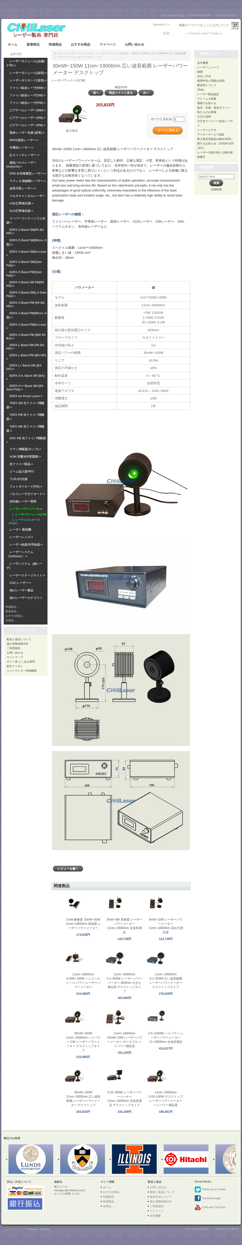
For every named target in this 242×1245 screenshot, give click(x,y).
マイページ (107, 44)
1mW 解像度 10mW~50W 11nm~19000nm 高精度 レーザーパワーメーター (83, 924)
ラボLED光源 (18, 479)
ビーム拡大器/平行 (21, 471)
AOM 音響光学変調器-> (25, 456)
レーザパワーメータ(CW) (112, 53)
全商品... (10, 620)
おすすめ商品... (14, 615)
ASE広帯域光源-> (21, 203)
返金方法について (161, 1196)
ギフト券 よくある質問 (21, 661)
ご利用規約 (13, 648)
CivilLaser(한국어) (226, 15)
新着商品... (12, 611)
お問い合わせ (134, 44)
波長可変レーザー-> (22, 188)
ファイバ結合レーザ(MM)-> (27, 88)
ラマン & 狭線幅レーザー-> (27, 181)
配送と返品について (19, 639)
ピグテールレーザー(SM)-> (27, 118)
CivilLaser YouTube (209, 1207)
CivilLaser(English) (200, 15)
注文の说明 (204, 116)
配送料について (206, 85)
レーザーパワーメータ (79, 53)
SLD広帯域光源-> (21, 211)
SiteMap (45, 1229)
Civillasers (32, 1229)
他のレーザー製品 (21, 590)
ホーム (12, 44)
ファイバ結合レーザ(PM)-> (27, 103)
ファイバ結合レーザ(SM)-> (27, 95)
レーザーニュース (208, 67)
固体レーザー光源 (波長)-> (27, 132)
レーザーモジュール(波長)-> (28, 73)
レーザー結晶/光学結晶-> (26, 544)
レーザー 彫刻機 (20, 529)
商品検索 (206, 167)
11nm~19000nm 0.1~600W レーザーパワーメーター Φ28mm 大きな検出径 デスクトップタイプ (124, 983)
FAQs (200, 89)
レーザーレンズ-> (21, 537)
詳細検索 (216, 189)
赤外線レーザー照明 (22, 501)
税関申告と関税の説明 (211, 80)
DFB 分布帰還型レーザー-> (27, 173)
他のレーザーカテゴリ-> (25, 598)
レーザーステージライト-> (27, 575)
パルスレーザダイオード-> (27, 494)
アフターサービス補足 (211, 134)
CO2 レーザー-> (20, 583)
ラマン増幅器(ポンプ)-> (25, 449)
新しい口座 (230, 33)
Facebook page (207, 1198)
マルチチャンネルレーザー (27, 196)
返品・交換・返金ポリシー (213, 107)
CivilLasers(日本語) (172, 15)
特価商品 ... (12, 606)
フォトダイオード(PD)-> (25, 486)
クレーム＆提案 (206, 98)
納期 (200, 71)
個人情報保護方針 (18, 643)
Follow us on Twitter (210, 1189)
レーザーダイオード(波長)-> (28, 80)
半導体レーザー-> (21, 147)
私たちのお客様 (206, 112)
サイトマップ (15, 657)
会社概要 (202, 62)
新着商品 (33, 44)
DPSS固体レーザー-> (23, 140)
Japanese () (160, 24)
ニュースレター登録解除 (22, 670)
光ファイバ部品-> (21, 464)
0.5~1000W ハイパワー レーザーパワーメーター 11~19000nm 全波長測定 (165, 1038)
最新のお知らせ (206, 103)
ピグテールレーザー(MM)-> (27, 110)
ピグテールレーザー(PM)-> (27, 125)
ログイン (177, 33)
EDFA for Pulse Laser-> (26, 396)
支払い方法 (204, 76)
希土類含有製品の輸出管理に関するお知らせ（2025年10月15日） (215, 143)
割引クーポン (15, 666)
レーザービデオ (206, 129)
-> (25, 509)
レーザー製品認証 (208, 94)
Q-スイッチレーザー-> (24, 155)
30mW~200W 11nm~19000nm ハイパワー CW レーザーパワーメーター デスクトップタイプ (83, 1042)
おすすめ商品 (80, 44)
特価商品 (55, 44)
